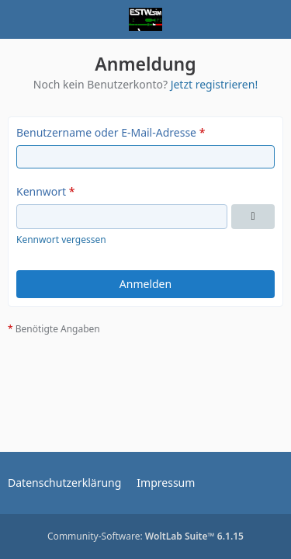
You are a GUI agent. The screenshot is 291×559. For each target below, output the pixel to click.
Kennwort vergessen (61, 239)
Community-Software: (145, 536)
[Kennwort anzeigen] (253, 216)
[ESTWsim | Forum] (145, 19)
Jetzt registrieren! (214, 84)
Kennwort (41, 191)
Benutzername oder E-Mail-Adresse (106, 132)
